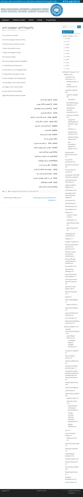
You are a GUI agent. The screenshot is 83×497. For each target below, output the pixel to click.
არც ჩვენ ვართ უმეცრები (71, 350)
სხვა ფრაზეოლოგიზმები (71, 467)
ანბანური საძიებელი (67, 36)
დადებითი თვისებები (72, 95)
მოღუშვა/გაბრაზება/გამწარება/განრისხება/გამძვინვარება (72, 417)
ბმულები (31, 20)
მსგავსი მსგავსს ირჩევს (73, 223)
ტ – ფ (65, 56)
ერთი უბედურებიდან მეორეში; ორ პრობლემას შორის (24, 191)
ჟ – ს (65, 53)
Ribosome (65, 490)
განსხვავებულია (71, 220)
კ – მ (65, 47)
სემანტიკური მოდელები (68, 72)
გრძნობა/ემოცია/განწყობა (72, 393)
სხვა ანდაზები (69, 266)
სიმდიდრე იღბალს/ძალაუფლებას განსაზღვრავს (70, 254)
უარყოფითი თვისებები (73, 115)
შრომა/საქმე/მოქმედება (71, 300)
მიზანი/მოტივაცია (70, 206)
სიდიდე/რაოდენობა (70, 459)
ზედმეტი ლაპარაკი (72, 438)
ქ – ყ (65, 59)
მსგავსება (67, 212)
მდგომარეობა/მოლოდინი (72, 443)
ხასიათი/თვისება (69, 482)
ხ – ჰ (65, 68)
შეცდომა (67, 297)
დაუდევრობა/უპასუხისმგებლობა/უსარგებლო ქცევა (73, 122)
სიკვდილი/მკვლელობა (71, 462)
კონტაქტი (39, 20)
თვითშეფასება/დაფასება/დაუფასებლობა (71, 110)
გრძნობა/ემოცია (69, 190)
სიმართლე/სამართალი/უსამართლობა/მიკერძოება (71, 247)
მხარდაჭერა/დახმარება (71, 448)
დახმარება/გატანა (71, 81)
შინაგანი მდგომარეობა (71, 472)
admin (5, 30)
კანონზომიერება (69, 203)
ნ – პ (65, 50)
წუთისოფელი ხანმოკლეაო (12, 198)
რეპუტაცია (68, 238)
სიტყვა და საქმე (71, 304)
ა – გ (65, 38)
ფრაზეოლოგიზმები (69, 326)
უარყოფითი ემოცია (72, 401)
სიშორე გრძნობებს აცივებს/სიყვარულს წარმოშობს (70, 261)
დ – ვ (65, 41)
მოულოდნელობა (70, 209)
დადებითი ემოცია (71, 398)
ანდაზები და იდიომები (19, 20)
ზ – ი (65, 44)
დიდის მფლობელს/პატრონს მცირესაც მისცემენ (70, 195)
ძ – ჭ (65, 65)
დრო (66, 430)
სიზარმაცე (70, 129)
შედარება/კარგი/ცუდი (71, 291)
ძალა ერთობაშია (69, 318)
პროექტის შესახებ (51, 20)
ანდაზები (66, 74)
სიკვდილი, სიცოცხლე (71, 241)
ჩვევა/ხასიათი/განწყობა (71, 308)
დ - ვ (5, 191)
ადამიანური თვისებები (71, 90)
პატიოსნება (71, 99)
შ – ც (65, 62)
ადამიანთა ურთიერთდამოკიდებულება (72, 331)
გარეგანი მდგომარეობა (71, 382)
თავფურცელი (5, 20)
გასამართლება (69, 390)
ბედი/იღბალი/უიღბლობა (72, 165)
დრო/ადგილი (69, 200)
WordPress (78, 493)
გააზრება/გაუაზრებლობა (72, 361)
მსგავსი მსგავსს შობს (72, 228)
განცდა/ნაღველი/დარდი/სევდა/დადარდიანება (73, 408)
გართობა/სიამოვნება (71, 387)
